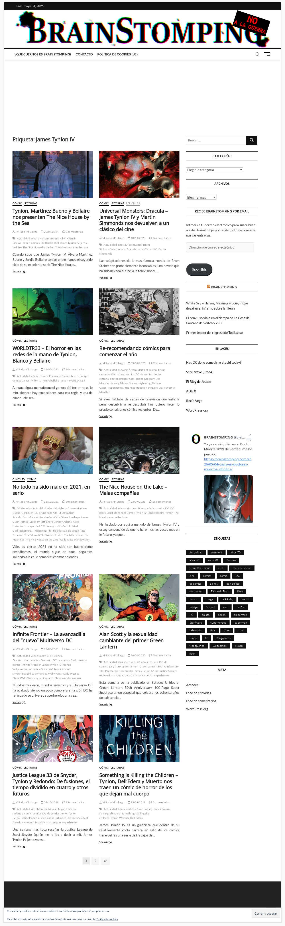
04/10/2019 (50, 802)
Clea (113, 374)
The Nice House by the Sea (38, 247)
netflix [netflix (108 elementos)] (240, 607)
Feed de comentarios (201, 701)
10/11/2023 (136, 238)
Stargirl (26, 673)
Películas (133, 203)
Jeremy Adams (119, 383)
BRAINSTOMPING (224, 287)
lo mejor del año (56, 526)
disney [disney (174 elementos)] (214, 583)
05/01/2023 (136, 363)
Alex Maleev (38, 655)
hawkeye (74, 517)
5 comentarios (159, 802)
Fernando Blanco (59, 376)
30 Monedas (24, 508)
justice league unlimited (52, 818)
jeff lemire (47, 521)
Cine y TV (18, 479)
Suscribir (199, 269)
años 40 (135, 662)
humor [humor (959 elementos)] (193, 599)
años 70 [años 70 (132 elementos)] (236, 552)
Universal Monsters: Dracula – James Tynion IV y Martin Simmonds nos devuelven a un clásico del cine (134, 220)
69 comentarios (160, 363)
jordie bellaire (51, 380)
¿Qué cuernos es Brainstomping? (43, 54)
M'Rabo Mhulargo (24, 231)
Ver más (22, 271)
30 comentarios (73, 501)
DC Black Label (50, 243)
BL (36, 512)
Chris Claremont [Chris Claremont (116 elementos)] (199, 568)
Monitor (40, 822)
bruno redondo (48, 512)
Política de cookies (107, 919)
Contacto (84, 54)
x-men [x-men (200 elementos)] (239, 645)
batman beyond (57, 809)
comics (35, 243)
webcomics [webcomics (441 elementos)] (220, 645)
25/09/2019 (136, 802)
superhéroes (116, 387)
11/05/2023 (50, 369)
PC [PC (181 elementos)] (191, 614)
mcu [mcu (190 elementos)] (225, 607)
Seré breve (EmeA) (200, 372)
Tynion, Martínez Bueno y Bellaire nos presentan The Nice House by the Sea (51, 216)
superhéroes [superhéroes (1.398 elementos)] (218, 622)
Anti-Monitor (39, 809)
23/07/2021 (136, 501)
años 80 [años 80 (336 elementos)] (194, 560)
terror (64, 380)
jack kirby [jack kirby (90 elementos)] (227, 599)
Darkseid (46, 660)
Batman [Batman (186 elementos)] (231, 560)
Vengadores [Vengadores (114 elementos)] (223, 638)
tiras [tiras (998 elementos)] (226, 630)
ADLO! (191, 391)
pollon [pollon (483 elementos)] (222, 614)
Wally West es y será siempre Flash (40, 678)
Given (64, 517)
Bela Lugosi (135, 244)
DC (137, 374)
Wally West (165, 387)
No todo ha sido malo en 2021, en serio (51, 489)
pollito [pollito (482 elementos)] (206, 614)
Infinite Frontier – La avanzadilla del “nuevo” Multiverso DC (48, 637)
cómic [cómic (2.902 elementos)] (223, 575)
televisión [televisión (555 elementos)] (195, 630)
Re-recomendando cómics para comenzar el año (134, 351)
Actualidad (23, 238)
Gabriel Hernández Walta (44, 517)
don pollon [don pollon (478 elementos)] (195, 591)
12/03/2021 (50, 649)
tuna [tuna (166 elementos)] (240, 630)
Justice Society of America (47, 669)
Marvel (133, 383)
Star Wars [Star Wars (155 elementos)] (195, 622)
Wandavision (82, 539)
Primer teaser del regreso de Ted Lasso (214, 332)
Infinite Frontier (31, 664)
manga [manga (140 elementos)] (193, 607)
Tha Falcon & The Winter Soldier (43, 535)
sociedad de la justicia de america (133, 675)
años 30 (122, 244)
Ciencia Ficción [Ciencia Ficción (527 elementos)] (242, 568)
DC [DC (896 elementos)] (238, 575)
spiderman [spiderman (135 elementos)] (240, 614)
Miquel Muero (111, 813)
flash (132, 378)
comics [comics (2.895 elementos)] (207, 575)
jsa (29, 669)
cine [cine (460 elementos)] (192, 575)
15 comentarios (73, 802)
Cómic (17, 203)
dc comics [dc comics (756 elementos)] (195, 583)
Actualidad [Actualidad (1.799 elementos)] (195, 552)
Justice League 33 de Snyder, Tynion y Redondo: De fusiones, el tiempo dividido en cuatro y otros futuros (51, 784)
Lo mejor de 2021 (34, 526)
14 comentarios (73, 369)
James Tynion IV (69, 243)
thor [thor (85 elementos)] (212, 630)
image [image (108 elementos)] (209, 599)
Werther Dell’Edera (131, 818)
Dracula (131, 249)
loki (69, 526)
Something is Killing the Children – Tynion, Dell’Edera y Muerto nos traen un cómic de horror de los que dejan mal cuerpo (138, 784)
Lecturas (30, 203)
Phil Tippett (54, 530)
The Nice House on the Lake (71, 247)
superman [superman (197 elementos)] (241, 622)
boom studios (126, 809)
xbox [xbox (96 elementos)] (192, 653)
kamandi (29, 822)
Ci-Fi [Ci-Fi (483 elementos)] (221, 568)
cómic (26, 243)
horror (75, 376)
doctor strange (119, 378)
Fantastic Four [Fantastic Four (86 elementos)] (220, 591)
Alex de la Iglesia (57, 508)
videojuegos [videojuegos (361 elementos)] (196, 645)
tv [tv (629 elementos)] (206, 638)
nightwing (144, 383)
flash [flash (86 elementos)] (240, 591)
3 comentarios (72, 231)
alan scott (124, 662)
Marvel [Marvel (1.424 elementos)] (210, 607)
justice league (29, 818)
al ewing (123, 369)
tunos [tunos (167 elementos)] (193, 638)
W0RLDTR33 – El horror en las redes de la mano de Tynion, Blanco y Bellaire (46, 354)
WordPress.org (197, 410)
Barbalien (27, 512)
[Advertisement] (142, 93)
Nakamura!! (26, 530)
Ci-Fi (63, 238)
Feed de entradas (198, 693)
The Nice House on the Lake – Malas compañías (133, 489)
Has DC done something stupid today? (213, 362)
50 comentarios (160, 655)
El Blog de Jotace (198, 381)
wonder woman (71, 678)
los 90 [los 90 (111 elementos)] (245, 599)
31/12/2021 (50, 501)
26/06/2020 (136, 655)
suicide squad (71, 530)
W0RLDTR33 (77, 380)
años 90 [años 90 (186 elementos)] (213, 560)
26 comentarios (160, 238)
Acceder (192, 685)
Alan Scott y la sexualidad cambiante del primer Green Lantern (131, 640)
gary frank (115, 666)
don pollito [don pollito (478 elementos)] (233, 583)
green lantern (130, 666)
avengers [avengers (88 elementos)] (216, 552)
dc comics (146, 374)
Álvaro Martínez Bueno (45, 238)
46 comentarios (73, 649)
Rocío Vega (194, 401)
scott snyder (54, 822)
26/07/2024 (50, 231)
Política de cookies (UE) (117, 54)
